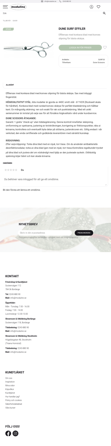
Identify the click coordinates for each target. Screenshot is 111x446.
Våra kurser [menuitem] (10, 408)
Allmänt (10, 85)
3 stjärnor (11, 170)
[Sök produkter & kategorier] (49, 13)
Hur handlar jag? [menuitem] (12, 396)
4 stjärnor (13, 170)
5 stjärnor (16, 170)
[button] (5, 6)
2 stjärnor (8, 170)
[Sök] (105, 13)
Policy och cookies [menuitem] (13, 400)
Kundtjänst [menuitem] (10, 393)
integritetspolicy (71, 237)
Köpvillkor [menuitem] (9, 389)
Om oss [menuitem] (8, 378)
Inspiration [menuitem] (10, 382)
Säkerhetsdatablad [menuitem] (13, 404)
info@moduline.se (18, 298)
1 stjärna (5, 170)
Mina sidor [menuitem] (10, 385)
